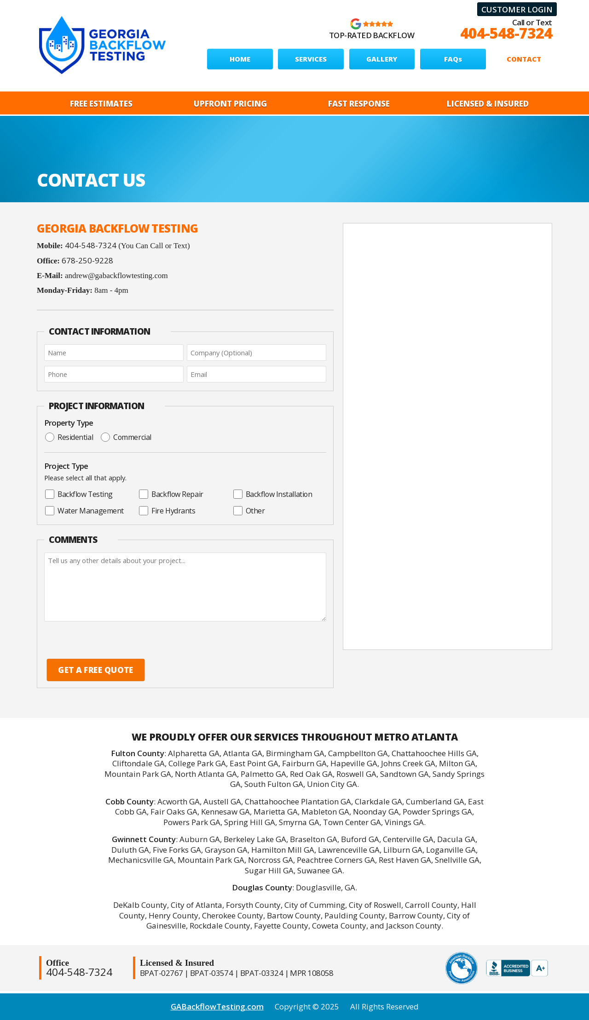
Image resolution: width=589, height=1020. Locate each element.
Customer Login (517, 9)
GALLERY (381, 58)
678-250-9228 (87, 260)
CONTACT (524, 58)
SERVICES (311, 58)
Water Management (84, 511)
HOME (240, 58)
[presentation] (105, 639)
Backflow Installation (272, 494)
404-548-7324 (506, 33)
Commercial (126, 437)
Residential (69, 437)
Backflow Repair (171, 494)
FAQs (453, 58)
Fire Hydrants (167, 511)
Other (249, 511)
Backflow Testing (79, 494)
